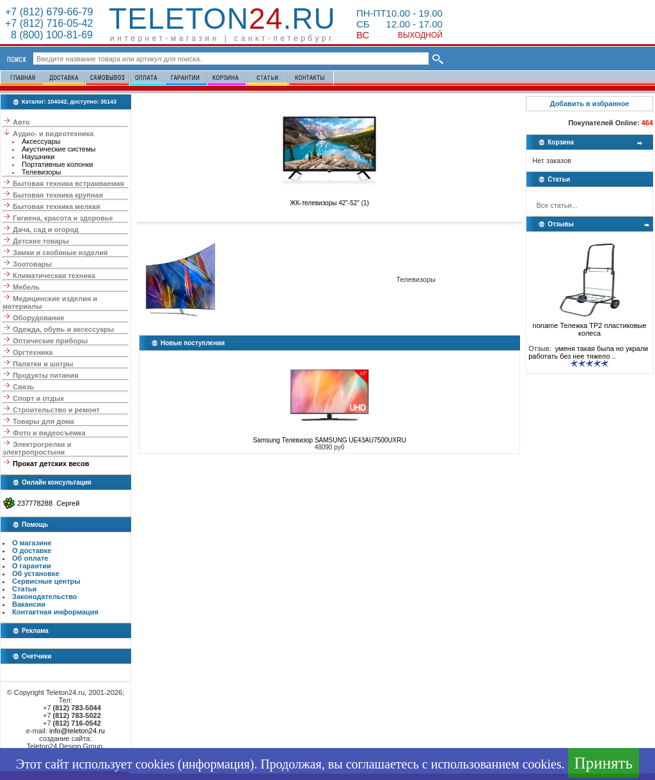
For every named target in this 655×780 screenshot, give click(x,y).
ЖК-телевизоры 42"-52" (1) (329, 200)
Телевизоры (41, 172)
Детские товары (41, 241)
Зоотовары (32, 264)
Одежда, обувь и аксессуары (63, 329)
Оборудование (38, 318)
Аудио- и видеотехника (53, 133)
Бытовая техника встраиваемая (68, 183)
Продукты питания (46, 375)
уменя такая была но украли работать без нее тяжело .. (588, 352)
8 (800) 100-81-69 (49, 34)
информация (215, 764)
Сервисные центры (46, 581)
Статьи (24, 589)
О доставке (31, 550)
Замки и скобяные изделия (60, 252)
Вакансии (28, 604)
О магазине (32, 543)
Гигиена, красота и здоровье (63, 218)
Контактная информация (55, 612)
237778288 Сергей (48, 503)
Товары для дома (43, 421)
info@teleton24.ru (77, 731)
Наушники (38, 156)
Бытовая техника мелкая (56, 206)
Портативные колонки (57, 164)
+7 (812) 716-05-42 (49, 23)
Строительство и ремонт (56, 410)
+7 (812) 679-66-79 (49, 11)
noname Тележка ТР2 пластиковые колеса (590, 326)
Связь (23, 387)
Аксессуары (41, 141)
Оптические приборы (50, 341)
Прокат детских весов (51, 463)
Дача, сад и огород (46, 229)
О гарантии (31, 566)
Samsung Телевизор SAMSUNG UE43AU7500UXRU (329, 440)
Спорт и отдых (38, 398)
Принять (603, 763)
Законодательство (44, 596)
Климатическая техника (54, 275)
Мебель (26, 287)
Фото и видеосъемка (49, 433)
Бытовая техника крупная (58, 195)
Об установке (35, 573)
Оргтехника (32, 352)
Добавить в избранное (589, 103)
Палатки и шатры (43, 364)
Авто (21, 122)
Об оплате (30, 558)
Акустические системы (58, 149)
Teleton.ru (222, 18)
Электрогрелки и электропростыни (37, 448)
